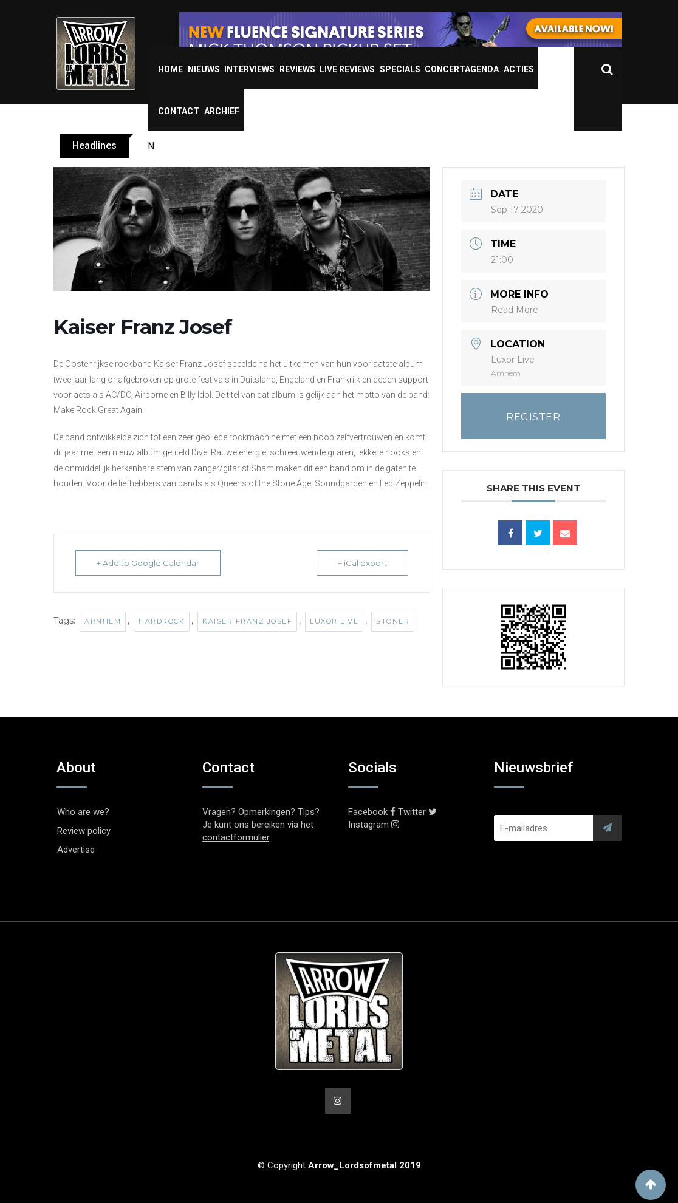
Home (170, 69)
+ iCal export (362, 563)
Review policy (84, 830)
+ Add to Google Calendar (148, 563)
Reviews (297, 69)
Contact (178, 111)
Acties (519, 69)
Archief (221, 111)
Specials (400, 69)
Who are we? (83, 811)
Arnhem (102, 621)
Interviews (249, 69)
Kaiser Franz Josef (247, 621)
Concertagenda (462, 69)
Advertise (76, 849)
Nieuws (204, 69)
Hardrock (162, 621)
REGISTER (533, 417)
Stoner (392, 621)
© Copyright (339, 1165)
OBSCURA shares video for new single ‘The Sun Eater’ (262, 146)
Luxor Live (334, 621)
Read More (514, 309)
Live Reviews (347, 69)
